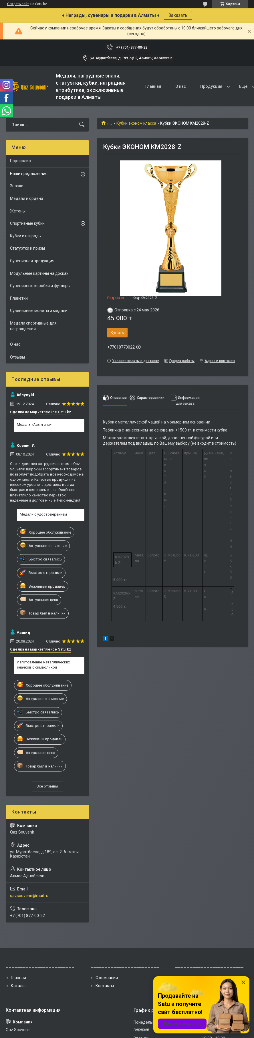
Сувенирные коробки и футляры (40, 285)
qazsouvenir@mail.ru (29, 895)
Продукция (211, 86)
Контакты (105, 985)
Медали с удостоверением (43, 514)
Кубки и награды (25, 236)
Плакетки (19, 298)
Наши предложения (28, 173)
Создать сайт (18, 4)
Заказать (177, 15)
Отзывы (17, 357)
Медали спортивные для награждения (33, 326)
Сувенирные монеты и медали (39, 310)
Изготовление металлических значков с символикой (43, 664)
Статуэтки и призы (27, 248)
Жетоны (17, 211)
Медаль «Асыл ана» (34, 424)
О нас (180, 86)
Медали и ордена (26, 198)
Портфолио (20, 160)
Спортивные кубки (27, 223)
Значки (16, 186)
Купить (117, 332)
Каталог (18, 985)
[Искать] (82, 125)
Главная (153, 86)
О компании (107, 977)
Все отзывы (47, 786)
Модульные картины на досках (39, 273)
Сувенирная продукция (32, 260)
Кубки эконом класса (136, 123)
